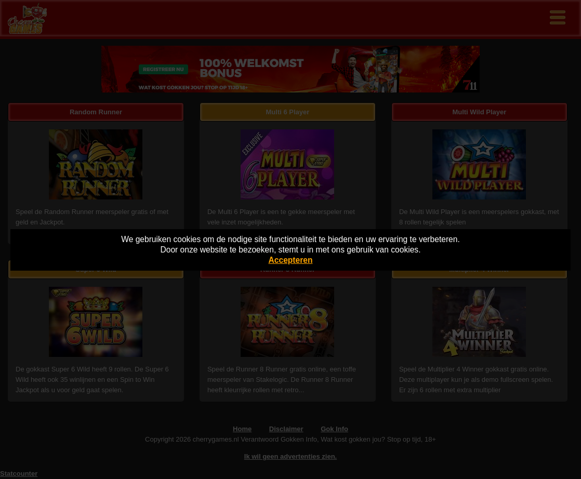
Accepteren (291, 260)
